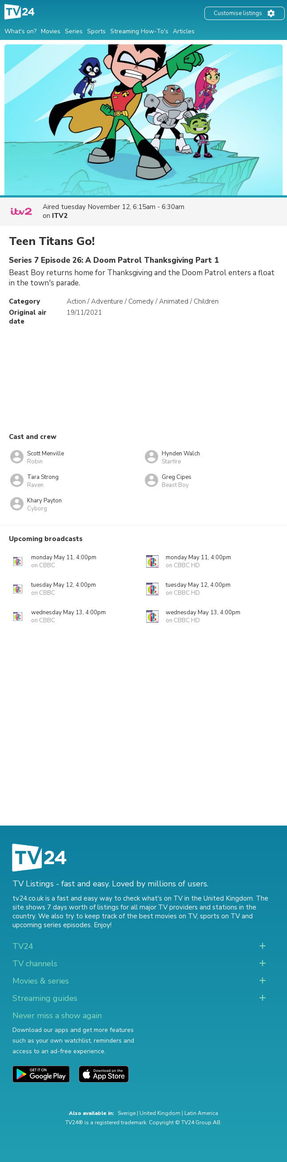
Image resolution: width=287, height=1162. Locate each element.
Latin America (201, 1113)
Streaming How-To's (139, 31)
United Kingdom (160, 1113)
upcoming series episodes (51, 925)
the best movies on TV (162, 916)
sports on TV (220, 916)
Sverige (127, 1113)
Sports (96, 31)
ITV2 (60, 215)
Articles (184, 31)
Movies (50, 31)
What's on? (20, 31)
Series (74, 31)
